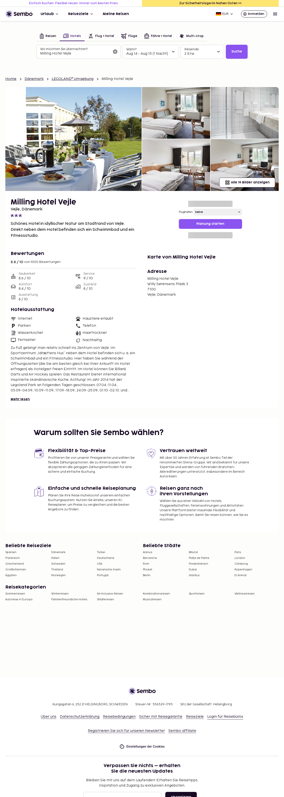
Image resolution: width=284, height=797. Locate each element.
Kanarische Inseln (109, 569)
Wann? (131, 49)
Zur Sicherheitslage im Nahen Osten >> (210, 3)
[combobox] (75, 53)
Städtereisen (105, 599)
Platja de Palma (199, 558)
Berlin (146, 575)
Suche (236, 51)
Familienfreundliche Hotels (69, 599)
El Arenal (241, 575)
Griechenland (14, 564)
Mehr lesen (20, 399)
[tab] (48, 36)
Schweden (58, 564)
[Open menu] (275, 13)
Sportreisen (197, 593)
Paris (238, 552)
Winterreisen (60, 593)
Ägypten (11, 575)
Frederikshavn (198, 564)
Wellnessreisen (245, 593)
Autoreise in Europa (18, 599)
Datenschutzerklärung (79, 717)
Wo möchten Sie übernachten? (64, 49)
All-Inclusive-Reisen (110, 593)
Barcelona (150, 558)
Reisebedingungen (119, 717)
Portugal (102, 575)
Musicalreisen (152, 599)
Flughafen (186, 212)
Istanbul (194, 575)
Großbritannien (15, 569)
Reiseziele (81, 14)
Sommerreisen (15, 593)
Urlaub (50, 14)
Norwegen (58, 575)
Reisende (191, 49)
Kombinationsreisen (156, 593)
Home (11, 79)
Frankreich (12, 558)
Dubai (193, 569)
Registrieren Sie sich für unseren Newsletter (126, 731)
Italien (55, 558)
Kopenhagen (243, 569)
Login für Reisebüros (225, 717)
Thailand (57, 569)
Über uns (48, 717)
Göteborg (241, 564)
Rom (146, 564)
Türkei (101, 552)
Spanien (10, 552)
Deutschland (105, 558)
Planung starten (210, 223)
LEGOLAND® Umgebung (73, 79)
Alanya (147, 552)
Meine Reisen (116, 14)
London (240, 558)
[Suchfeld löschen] (115, 51)
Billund (193, 552)
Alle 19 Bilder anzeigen (247, 182)
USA (99, 564)
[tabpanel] (142, 52)
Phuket (147, 569)
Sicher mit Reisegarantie (160, 717)
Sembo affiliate (182, 731)
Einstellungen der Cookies (142, 747)
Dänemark (34, 79)
